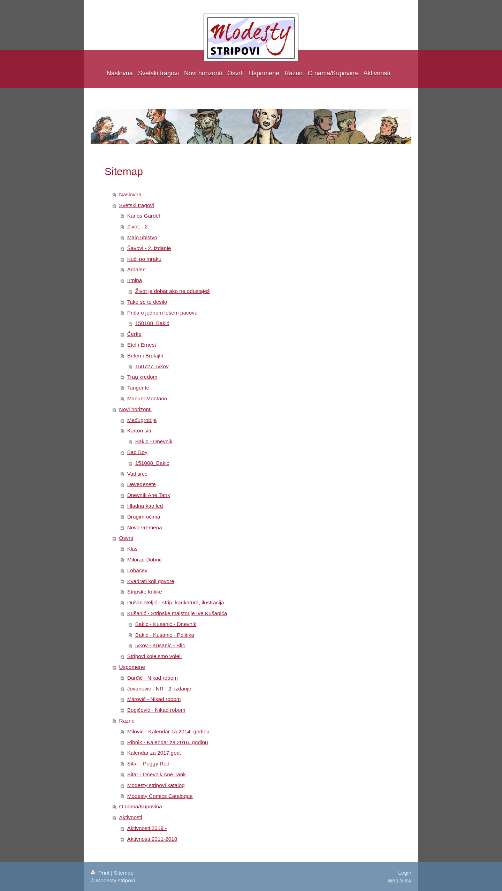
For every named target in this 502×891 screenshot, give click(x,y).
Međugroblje (142, 420)
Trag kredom (142, 377)
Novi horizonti (135, 409)
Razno (127, 721)
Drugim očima (143, 517)
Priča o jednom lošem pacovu (162, 313)
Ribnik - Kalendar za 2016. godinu (167, 742)
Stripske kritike (144, 592)
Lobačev (137, 570)
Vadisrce (137, 474)
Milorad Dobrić (144, 559)
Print (101, 873)
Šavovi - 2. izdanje (149, 248)
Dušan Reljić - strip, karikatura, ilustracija (175, 602)
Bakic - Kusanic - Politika (164, 635)
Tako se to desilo (147, 302)
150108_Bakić (152, 323)
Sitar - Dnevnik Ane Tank (156, 774)
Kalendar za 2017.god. (154, 753)
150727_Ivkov (152, 366)
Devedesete (141, 484)
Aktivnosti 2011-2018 (152, 839)
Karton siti (139, 430)
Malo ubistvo (142, 237)
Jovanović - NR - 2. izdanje (159, 689)
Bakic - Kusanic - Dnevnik (165, 624)
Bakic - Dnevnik (154, 441)
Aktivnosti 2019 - (147, 828)
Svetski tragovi (136, 205)
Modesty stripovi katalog (156, 785)
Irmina (134, 280)
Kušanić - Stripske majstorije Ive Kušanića (177, 613)
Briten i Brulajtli (145, 355)
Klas (132, 549)
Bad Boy (137, 452)
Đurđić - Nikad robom (152, 678)
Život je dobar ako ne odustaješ (172, 291)
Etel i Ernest (141, 345)
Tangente (138, 388)
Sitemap (123, 873)
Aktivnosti (130, 817)
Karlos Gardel (143, 216)
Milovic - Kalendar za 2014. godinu (168, 731)
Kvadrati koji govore (150, 581)
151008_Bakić (152, 463)
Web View (399, 880)
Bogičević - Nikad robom (156, 710)
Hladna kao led (145, 506)
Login (404, 873)
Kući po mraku (144, 259)
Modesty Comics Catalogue (160, 796)
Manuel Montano (147, 398)
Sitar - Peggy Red (148, 764)
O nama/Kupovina (140, 806)
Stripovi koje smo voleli (154, 656)
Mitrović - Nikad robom (154, 699)
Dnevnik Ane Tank (148, 495)
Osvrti (126, 538)
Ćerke (134, 334)
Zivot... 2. (138, 226)
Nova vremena (144, 527)
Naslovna (130, 194)
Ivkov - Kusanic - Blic (160, 645)
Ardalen (136, 269)
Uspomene (132, 667)
